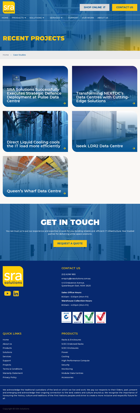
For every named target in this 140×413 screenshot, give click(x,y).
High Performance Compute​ (76, 360)
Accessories (67, 377)
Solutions (7, 352)
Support (7, 360)
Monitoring (67, 369)
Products (7, 348)
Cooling (65, 356)
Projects (7, 365)
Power (65, 352)
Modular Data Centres (72, 373)
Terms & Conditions (12, 369)
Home (6, 55)
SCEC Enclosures (70, 348)
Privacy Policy (10, 377)
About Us (7, 344)
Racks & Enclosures (71, 339)
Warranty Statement (13, 373)
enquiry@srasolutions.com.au (76, 278)
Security (65, 365)
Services (7, 356)
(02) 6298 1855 (69, 274)
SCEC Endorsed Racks (73, 344)
